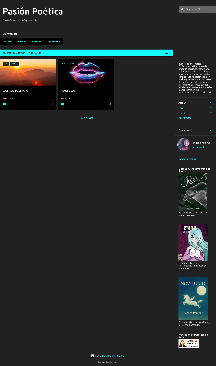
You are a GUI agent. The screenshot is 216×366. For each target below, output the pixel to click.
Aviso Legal (54, 42)
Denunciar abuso (187, 159)
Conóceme (36, 42)
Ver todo (166, 53)
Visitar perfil (198, 147)
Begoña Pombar (201, 142)
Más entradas (86, 118)
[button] (52, 104)
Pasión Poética (33, 11)
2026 (180, 108)
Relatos (7, 42)
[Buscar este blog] (200, 9)
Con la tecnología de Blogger (108, 356)
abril (183, 113)
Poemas (21, 42)
